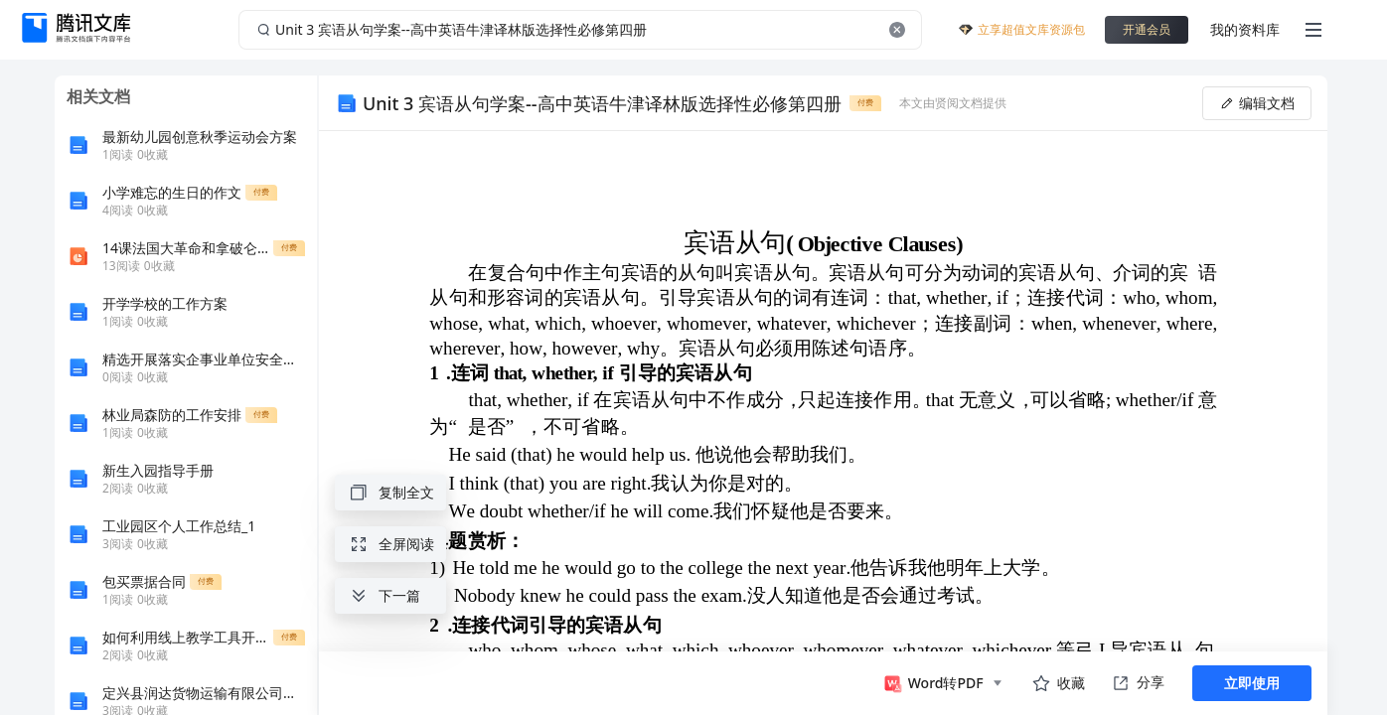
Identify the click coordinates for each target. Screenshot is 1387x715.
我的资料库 (1245, 29)
